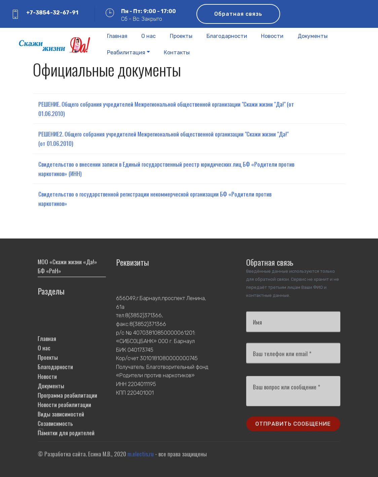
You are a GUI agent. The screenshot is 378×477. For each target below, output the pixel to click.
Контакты (177, 52)
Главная (117, 36)
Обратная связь (238, 14)
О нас (148, 36)
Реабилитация (126, 52)
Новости (272, 36)
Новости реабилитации (64, 432)
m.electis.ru (140, 456)
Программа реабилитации (67, 422)
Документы (313, 36)
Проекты (181, 36)
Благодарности (226, 36)
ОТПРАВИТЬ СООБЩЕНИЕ (293, 427)
